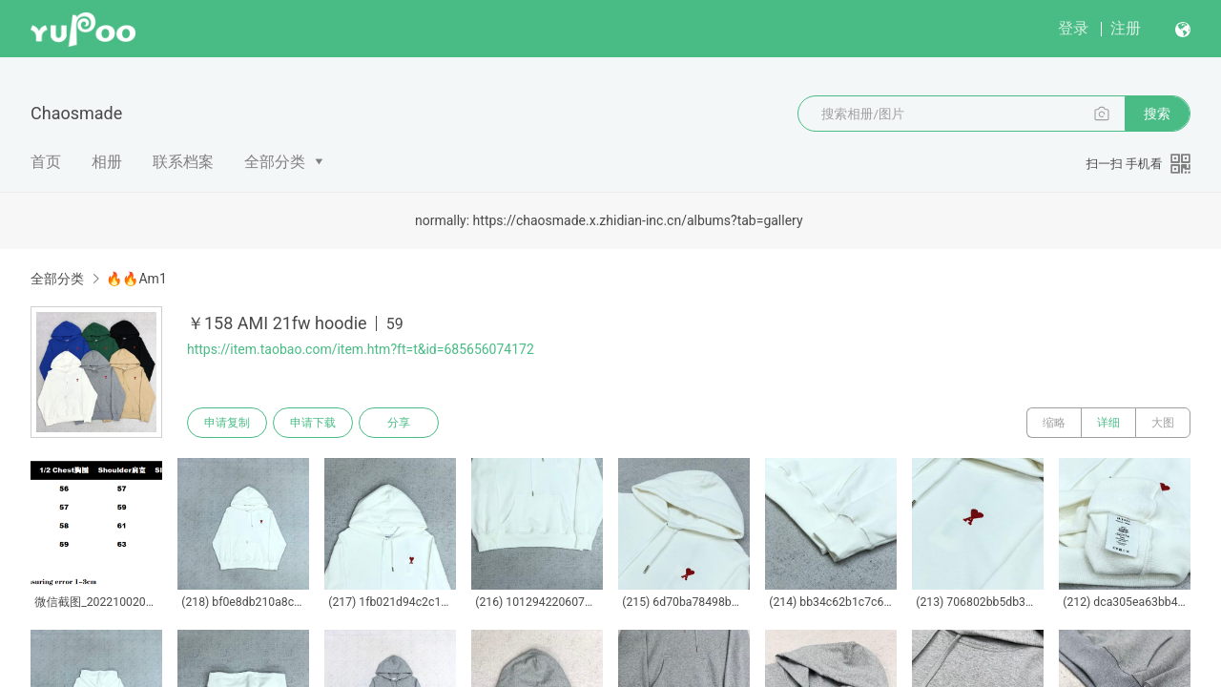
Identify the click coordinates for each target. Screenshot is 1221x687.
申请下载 (313, 422)
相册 (107, 162)
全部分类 (274, 162)
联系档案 (183, 162)
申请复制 (227, 422)
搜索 (1157, 113)
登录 (1073, 28)
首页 (46, 162)
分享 (398, 422)
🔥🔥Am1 (136, 278)
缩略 (1054, 422)
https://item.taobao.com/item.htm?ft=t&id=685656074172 (360, 349)
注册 (1125, 28)
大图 (1162, 422)
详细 (1108, 422)
